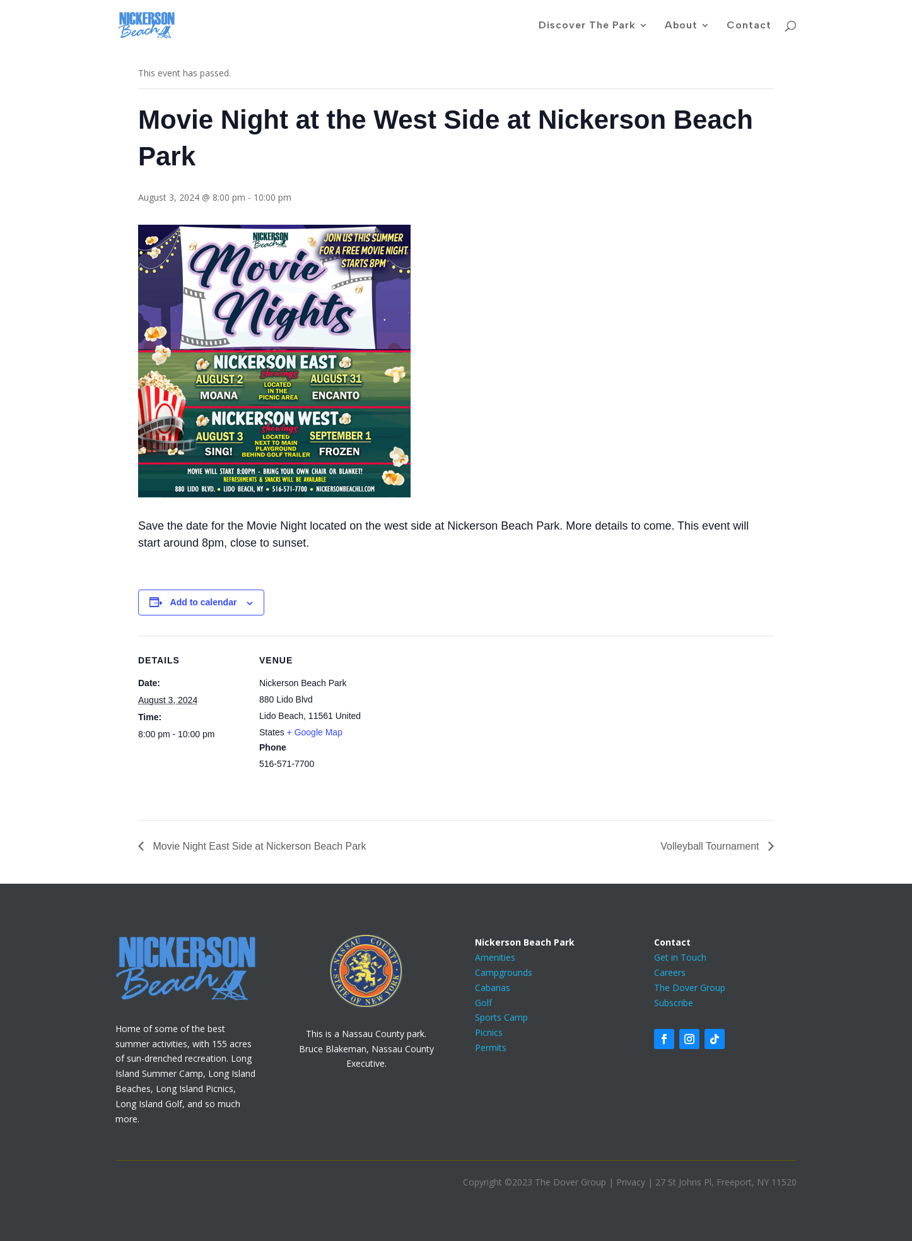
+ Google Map (314, 732)
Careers (670, 972)
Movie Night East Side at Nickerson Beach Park (258, 846)
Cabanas (492, 988)
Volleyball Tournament (711, 846)
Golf (483, 1003)
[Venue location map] (446, 723)
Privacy (630, 1182)
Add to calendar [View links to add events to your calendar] (203, 602)
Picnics (489, 1032)
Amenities (495, 957)
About (681, 26)
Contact (749, 26)
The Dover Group (689, 988)
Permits (490, 1048)
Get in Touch (680, 957)
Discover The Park (587, 26)
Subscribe (673, 1003)
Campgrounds (503, 972)
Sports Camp (501, 1017)
